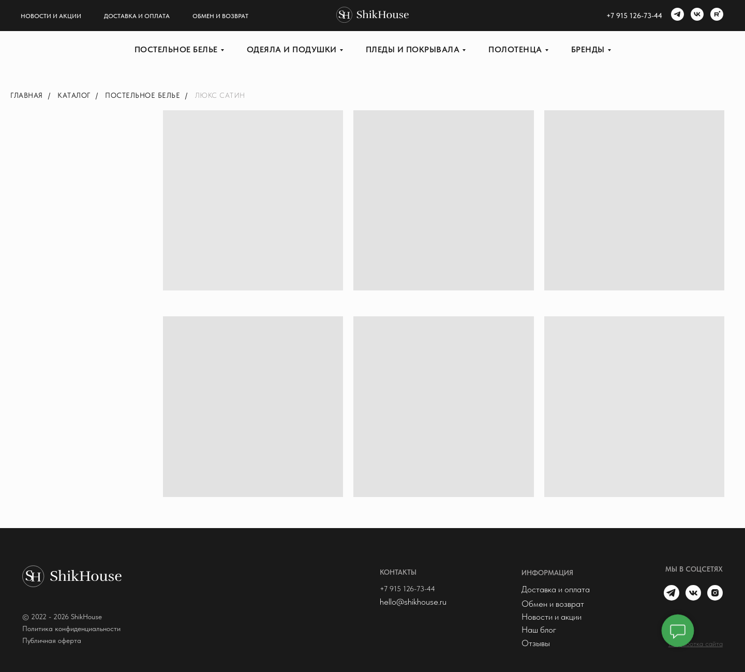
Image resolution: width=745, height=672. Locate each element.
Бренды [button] (588, 49)
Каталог (74, 95)
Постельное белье (142, 95)
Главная (26, 95)
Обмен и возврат (220, 16)
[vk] (696, 15)
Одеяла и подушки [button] (292, 49)
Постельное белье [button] (176, 49)
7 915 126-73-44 (636, 15)
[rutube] (715, 15)
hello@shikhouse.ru (413, 601)
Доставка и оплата (137, 16)
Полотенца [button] (515, 49)
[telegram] (676, 15)
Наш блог (539, 629)
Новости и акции (51, 16)
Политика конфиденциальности (71, 628)
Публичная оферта (51, 640)
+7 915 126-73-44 (407, 588)
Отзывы (536, 643)
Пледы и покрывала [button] (413, 49)
